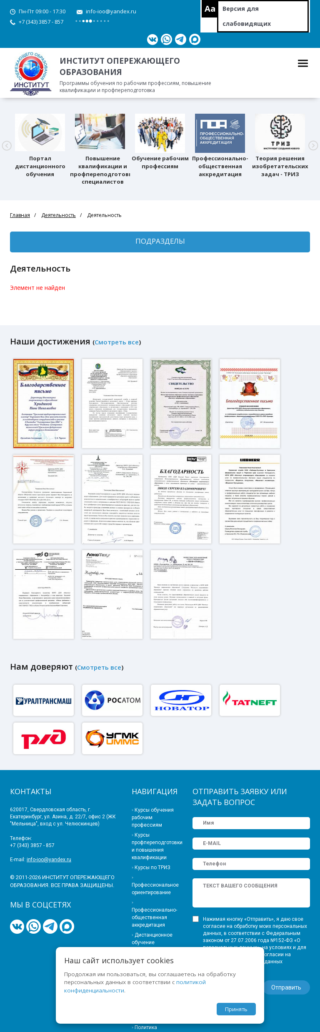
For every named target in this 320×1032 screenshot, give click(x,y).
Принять (236, 1009)
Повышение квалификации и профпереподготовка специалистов (102, 170)
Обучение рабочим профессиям (160, 162)
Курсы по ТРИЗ (152, 867)
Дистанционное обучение (152, 938)
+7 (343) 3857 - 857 (41, 21)
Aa (210, 8)
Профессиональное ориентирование (155, 888)
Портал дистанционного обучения (40, 166)
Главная (20, 215)
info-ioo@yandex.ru (111, 11)
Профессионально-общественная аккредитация (220, 166)
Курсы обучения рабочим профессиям (153, 817)
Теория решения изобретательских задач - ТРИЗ (280, 166)
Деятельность (58, 215)
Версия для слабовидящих (246, 16)
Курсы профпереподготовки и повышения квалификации (156, 846)
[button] (7, 146)
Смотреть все (117, 342)
